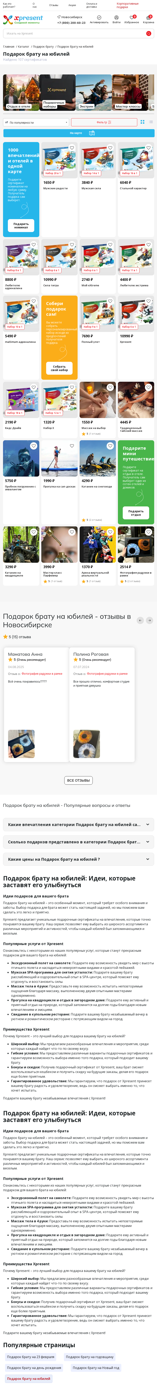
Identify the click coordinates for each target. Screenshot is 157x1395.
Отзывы (53, 5)
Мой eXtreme (90, 287)
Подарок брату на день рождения (34, 1374)
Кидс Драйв (13, 432)
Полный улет (91, 343)
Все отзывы (78, 786)
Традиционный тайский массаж (131, 433)
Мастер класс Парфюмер (52, 580)
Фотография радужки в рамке (136, 580)
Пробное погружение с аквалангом (20, 492)
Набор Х (48, 432)
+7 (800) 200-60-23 (71, 23)
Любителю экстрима (134, 287)
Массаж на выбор (94, 432)
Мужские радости (55, 188)
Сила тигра (51, 287)
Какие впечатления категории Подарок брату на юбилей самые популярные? (81, 830)
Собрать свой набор (59, 371)
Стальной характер (133, 188)
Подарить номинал (21, 226)
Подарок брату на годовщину (89, 1363)
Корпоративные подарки (128, 5)
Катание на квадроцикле (14, 580)
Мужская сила (91, 188)
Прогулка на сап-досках (59, 490)
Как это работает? (9, 5)
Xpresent (125, 343)
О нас (35, 5)
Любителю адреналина (13, 289)
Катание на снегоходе (97, 490)
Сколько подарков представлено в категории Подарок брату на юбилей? (81, 848)
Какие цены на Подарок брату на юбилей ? (55, 865)
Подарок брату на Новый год (96, 1374)
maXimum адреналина (20, 343)
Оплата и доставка (91, 5)
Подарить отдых (136, 518)
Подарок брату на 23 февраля (30, 1363)
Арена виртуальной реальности (95, 580)
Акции (72, 5)
